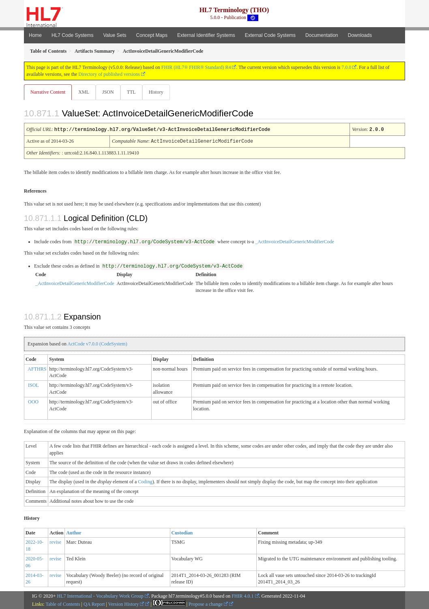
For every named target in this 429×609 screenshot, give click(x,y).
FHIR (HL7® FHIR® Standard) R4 (196, 67)
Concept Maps (151, 35)
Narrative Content (47, 92)
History (159, 92)
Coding (145, 481)
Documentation (321, 35)
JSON (110, 92)
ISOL (33, 385)
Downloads (360, 35)
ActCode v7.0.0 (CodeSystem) (97, 343)
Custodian (182, 532)
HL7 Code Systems (72, 35)
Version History (126, 604)
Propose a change (208, 604)
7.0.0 (346, 67)
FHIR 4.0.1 (242, 595)
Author (73, 532)
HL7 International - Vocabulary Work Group (100, 595)
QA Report (94, 604)
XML (84, 92)
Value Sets (114, 35)
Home (35, 35)
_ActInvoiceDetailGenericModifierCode (294, 241)
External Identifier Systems (206, 35)
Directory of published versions (109, 74)
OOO (33, 401)
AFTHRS (37, 368)
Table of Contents (62, 604)
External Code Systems (270, 35)
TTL (133, 92)
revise (55, 542)
